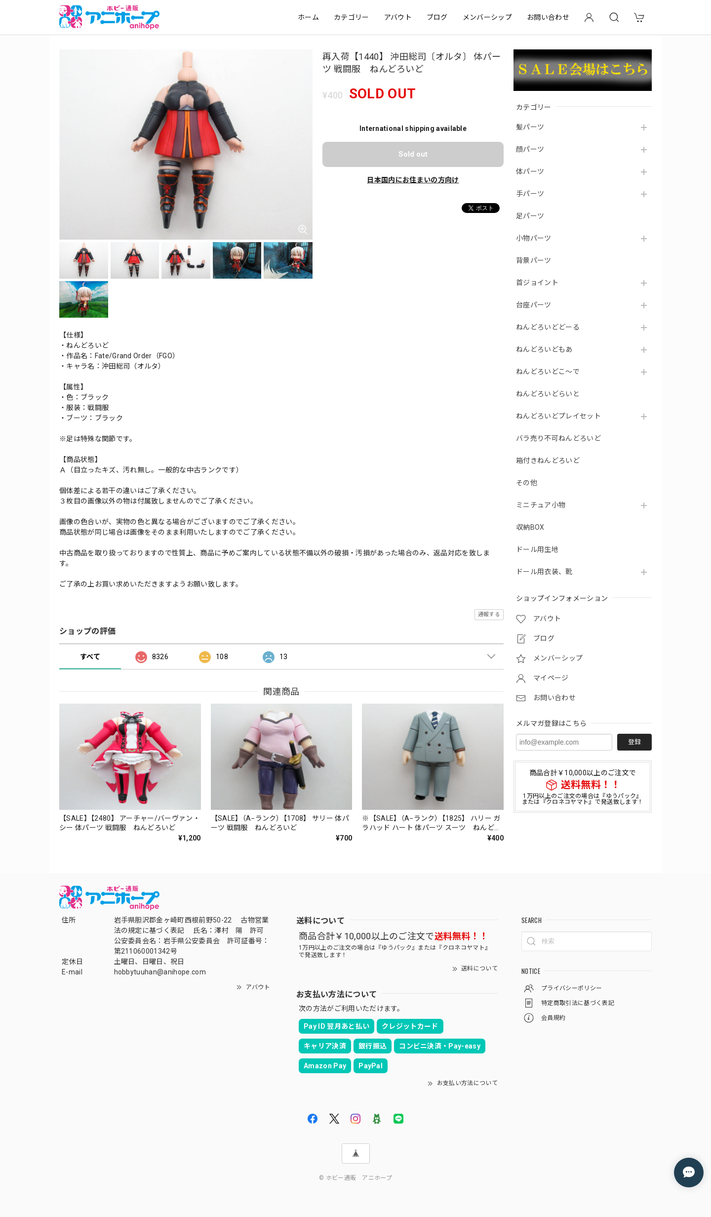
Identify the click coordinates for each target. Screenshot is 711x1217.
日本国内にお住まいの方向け (413, 180)
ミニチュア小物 (540, 505)
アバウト (398, 17)
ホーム (308, 17)
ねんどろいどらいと (548, 394)
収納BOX (530, 527)
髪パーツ (530, 127)
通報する (489, 614)
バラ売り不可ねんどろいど (558, 438)
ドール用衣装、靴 (544, 572)
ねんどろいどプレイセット (558, 416)
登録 (634, 742)
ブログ (437, 17)
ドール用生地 (537, 549)
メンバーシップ (487, 17)
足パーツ (530, 216)
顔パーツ (530, 149)
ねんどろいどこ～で (548, 372)
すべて (90, 657)
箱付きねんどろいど (548, 460)
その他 (526, 483)
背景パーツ (534, 260)
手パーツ (530, 194)
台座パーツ (534, 305)
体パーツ (530, 171)
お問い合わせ (548, 17)
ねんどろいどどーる (548, 327)
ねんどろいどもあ (544, 349)
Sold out (413, 154)
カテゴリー (351, 17)
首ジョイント (537, 283)
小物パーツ (534, 238)
